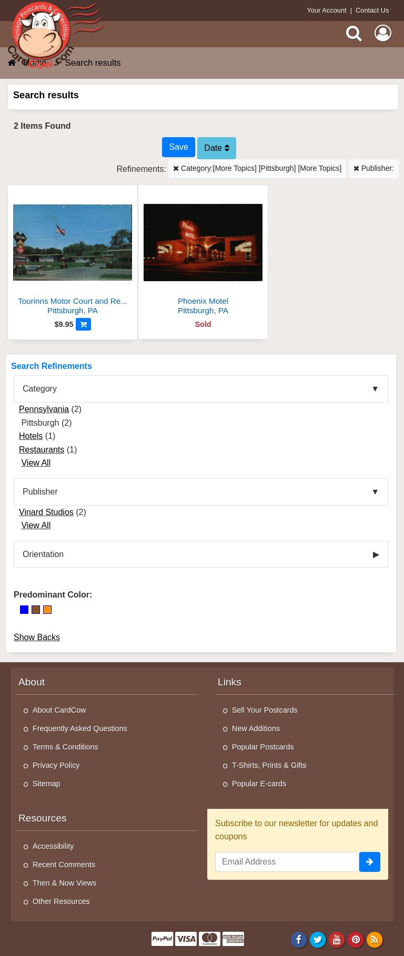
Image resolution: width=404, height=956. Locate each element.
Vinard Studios (46, 512)
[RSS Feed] (375, 939)
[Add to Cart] (83, 324)
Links (229, 681)
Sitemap (46, 783)
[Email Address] (287, 862)
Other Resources (61, 901)
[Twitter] (318, 939)
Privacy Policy (56, 765)
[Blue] (24, 609)
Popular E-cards (259, 783)
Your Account (327, 10)
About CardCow (59, 710)
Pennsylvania (44, 409)
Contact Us (372, 10)
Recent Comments (64, 864)
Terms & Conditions (65, 747)
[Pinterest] (356, 939)
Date (216, 147)
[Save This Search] (178, 147)
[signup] (369, 862)
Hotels (31, 435)
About (31, 681)
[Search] (354, 33)
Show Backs (37, 637)
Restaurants (41, 449)
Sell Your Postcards (265, 710)
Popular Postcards (263, 747)
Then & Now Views (64, 883)
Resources (42, 818)
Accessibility (53, 846)
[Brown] (36, 609)
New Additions (256, 728)
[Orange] (47, 609)
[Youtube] (337, 939)
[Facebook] (298, 939)
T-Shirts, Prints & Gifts (269, 765)
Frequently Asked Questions (80, 728)
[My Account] (383, 33)
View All (35, 462)
